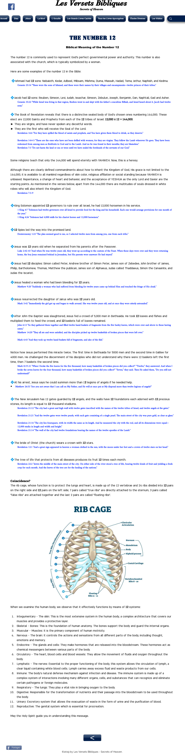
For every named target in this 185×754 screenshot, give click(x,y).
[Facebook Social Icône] (11, 7)
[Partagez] (14, 748)
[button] (16, 18)
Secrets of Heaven (91, 9)
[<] (92, 738)
